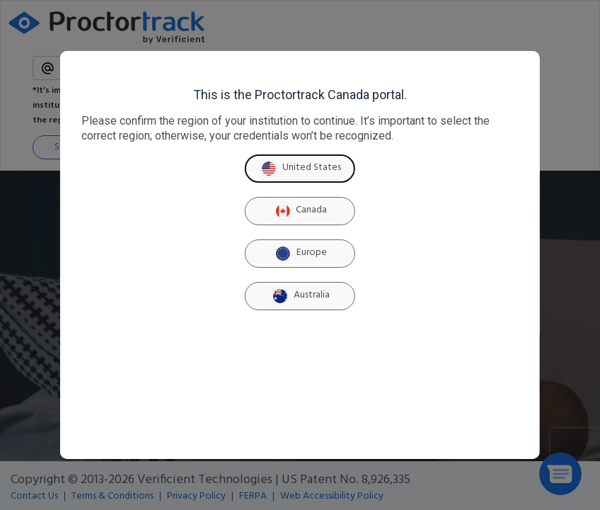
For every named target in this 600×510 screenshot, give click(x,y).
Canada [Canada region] (299, 211)
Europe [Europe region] (300, 254)
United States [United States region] (300, 168)
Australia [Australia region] (300, 296)
